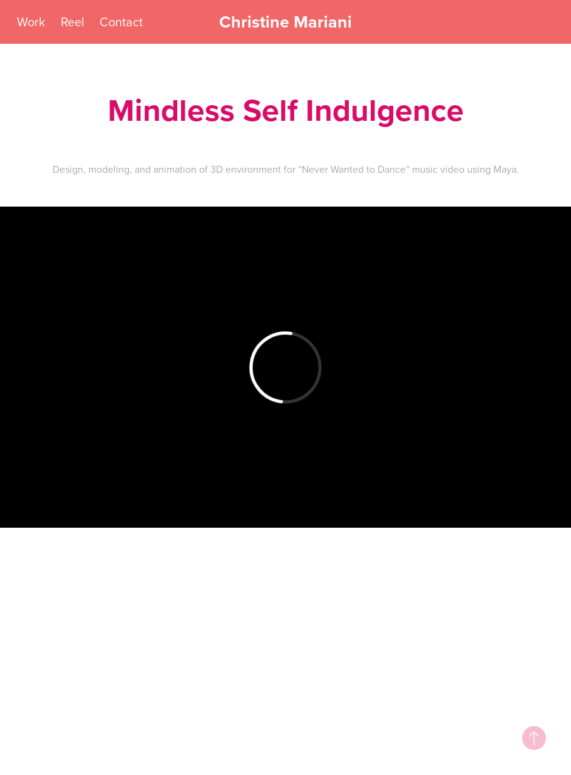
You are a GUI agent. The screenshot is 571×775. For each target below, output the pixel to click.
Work (31, 22)
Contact (121, 22)
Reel (73, 22)
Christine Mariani (285, 21)
